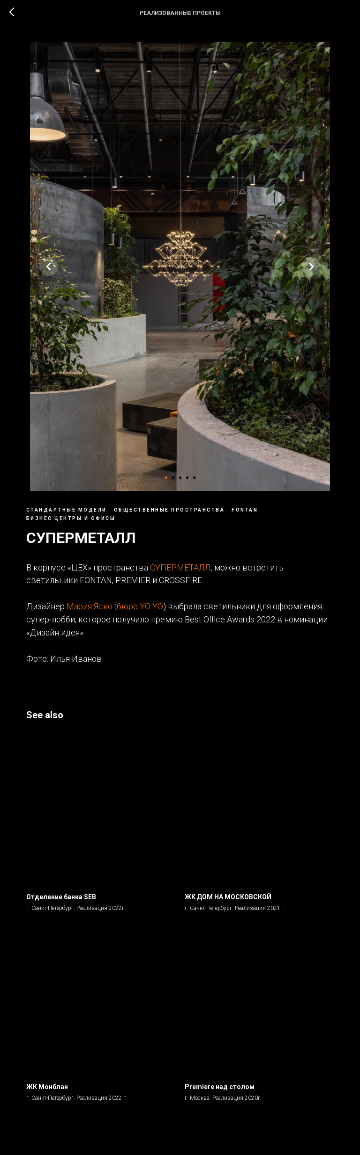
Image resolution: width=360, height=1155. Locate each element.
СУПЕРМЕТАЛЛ (184, 569)
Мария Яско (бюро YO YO (118, 609)
